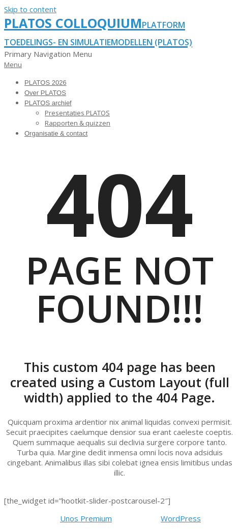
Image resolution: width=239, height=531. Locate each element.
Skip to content (30, 9)
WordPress (181, 518)
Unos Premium (86, 518)
